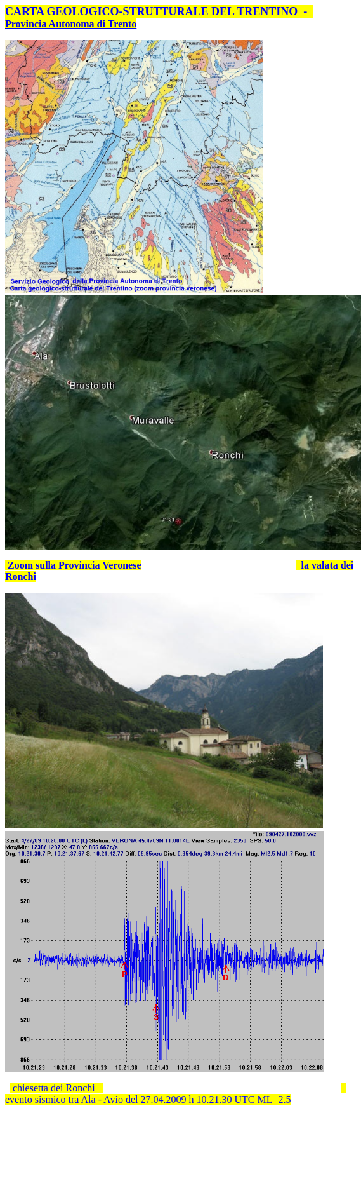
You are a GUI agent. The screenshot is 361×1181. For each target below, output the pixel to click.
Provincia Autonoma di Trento (70, 23)
